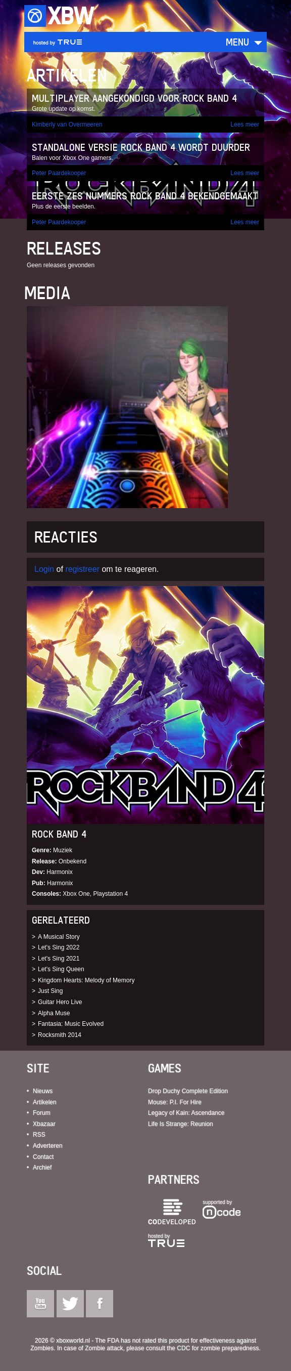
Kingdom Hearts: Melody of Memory (86, 980)
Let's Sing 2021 (58, 958)
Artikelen (45, 1102)
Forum (42, 1112)
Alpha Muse (54, 1013)
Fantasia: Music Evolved (71, 1023)
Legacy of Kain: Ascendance (186, 1112)
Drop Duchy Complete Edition (188, 1091)
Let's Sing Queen (61, 969)
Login (44, 569)
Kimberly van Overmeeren (67, 124)
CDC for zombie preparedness (218, 1348)
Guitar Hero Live (60, 1002)
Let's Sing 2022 (58, 947)
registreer (82, 569)
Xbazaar (44, 1124)
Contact (43, 1156)
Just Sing (50, 990)
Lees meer (244, 124)
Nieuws (43, 1091)
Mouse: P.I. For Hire (175, 1102)
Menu (237, 42)
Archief (42, 1167)
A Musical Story (59, 936)
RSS (39, 1134)
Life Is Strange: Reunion (180, 1124)
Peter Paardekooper (59, 173)
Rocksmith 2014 (59, 1034)
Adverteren (48, 1145)
